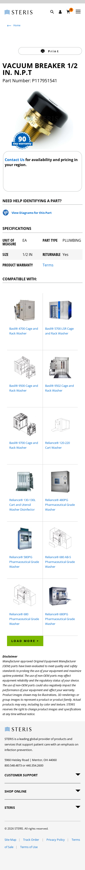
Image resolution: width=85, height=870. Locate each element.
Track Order (31, 840)
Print (53, 51)
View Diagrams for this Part (32, 213)
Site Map (10, 840)
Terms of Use (29, 847)
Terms (48, 265)
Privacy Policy (55, 840)
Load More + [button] (25, 641)
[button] (54, 17)
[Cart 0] (68, 11)
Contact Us (15, 159)
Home (16, 25)
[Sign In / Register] (60, 12)
